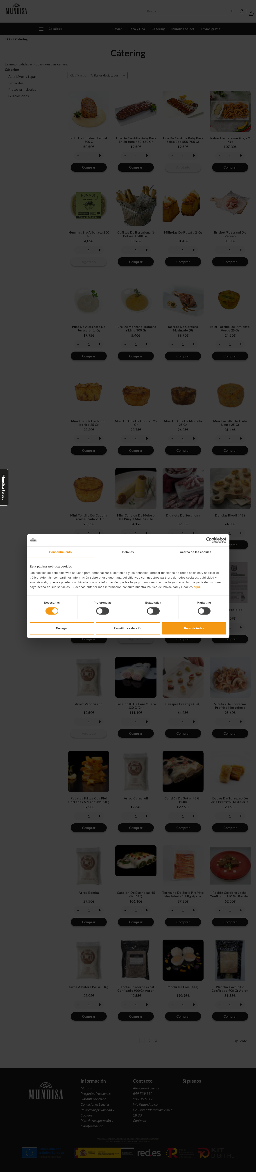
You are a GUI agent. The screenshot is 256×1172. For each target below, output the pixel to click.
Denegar (62, 628)
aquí (197, 586)
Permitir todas (194, 628)
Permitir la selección (128, 628)
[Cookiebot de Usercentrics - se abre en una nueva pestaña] (206, 540)
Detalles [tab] (128, 552)
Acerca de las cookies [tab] (195, 552)
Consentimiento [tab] (60, 552)
